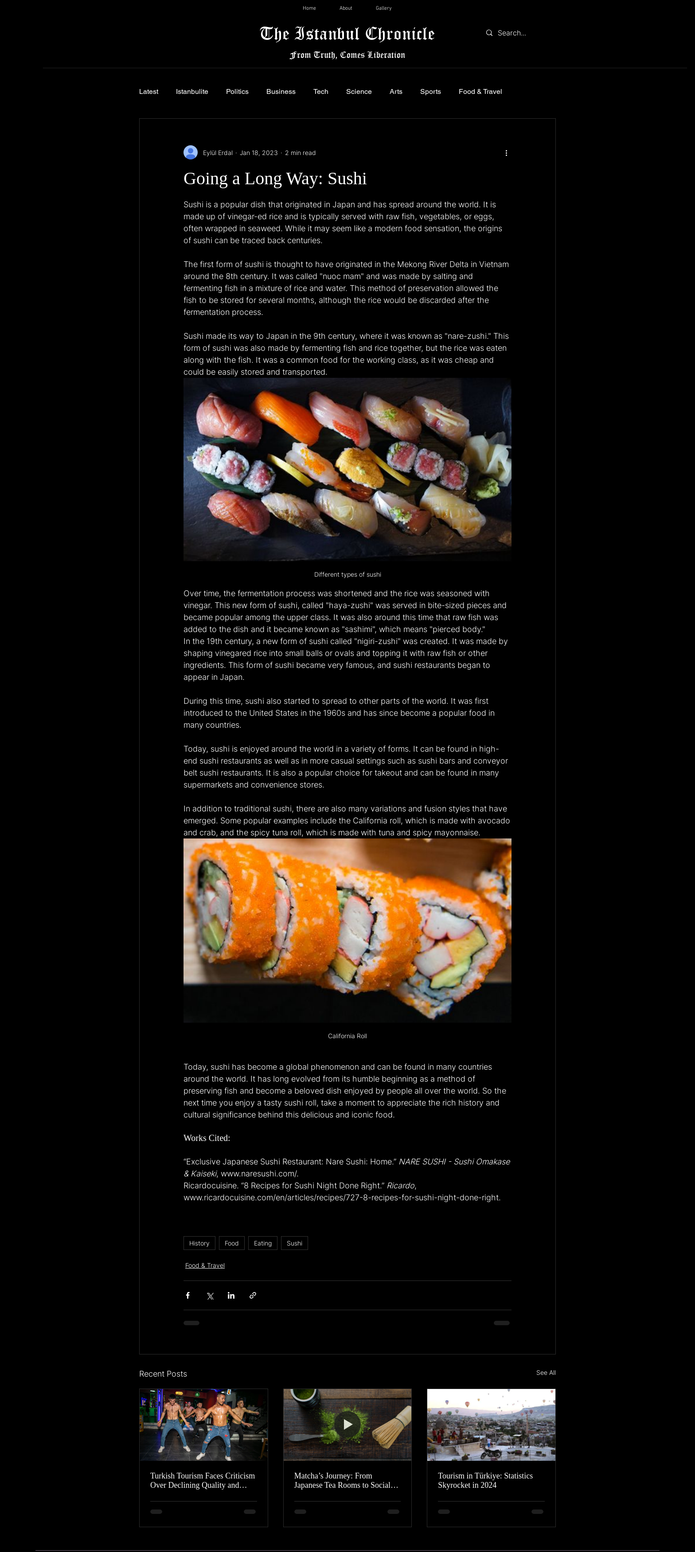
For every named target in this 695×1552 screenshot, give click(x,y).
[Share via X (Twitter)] (209, 1295)
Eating (263, 1243)
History (199, 1243)
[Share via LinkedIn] (231, 1295)
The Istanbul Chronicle (347, 33)
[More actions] (506, 152)
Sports (430, 91)
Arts (396, 91)
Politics (237, 91)
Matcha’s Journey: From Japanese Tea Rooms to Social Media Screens (342, 1480)
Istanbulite (192, 91)
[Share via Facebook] (188, 1295)
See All (546, 1372)
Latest (148, 91)
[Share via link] (253, 1295)
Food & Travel (480, 91)
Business (281, 91)
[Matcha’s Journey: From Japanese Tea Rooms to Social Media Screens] (348, 1425)
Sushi (294, 1243)
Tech (320, 91)
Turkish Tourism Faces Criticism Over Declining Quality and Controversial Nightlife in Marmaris (202, 1480)
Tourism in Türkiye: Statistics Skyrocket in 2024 (485, 1480)
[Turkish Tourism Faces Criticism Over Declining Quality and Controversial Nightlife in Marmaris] (204, 1425)
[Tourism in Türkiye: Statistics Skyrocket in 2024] (491, 1425)
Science (359, 91)
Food (232, 1243)
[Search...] (519, 32)
